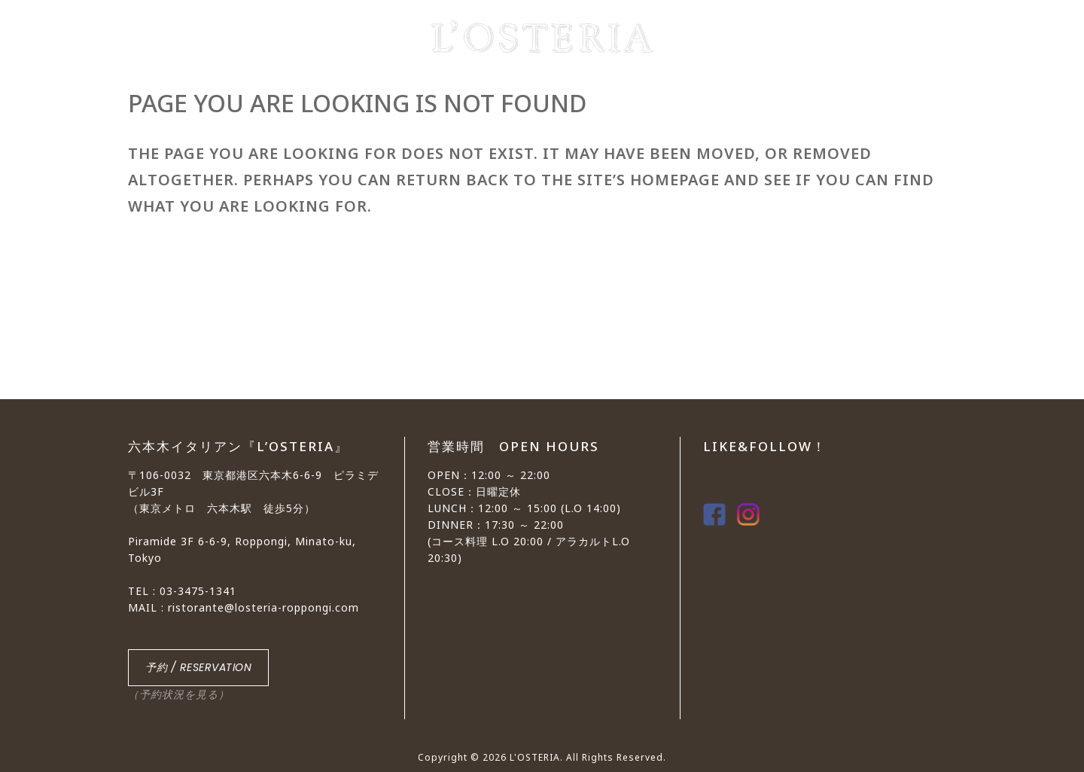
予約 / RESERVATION (198, 667)
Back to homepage (203, 290)
